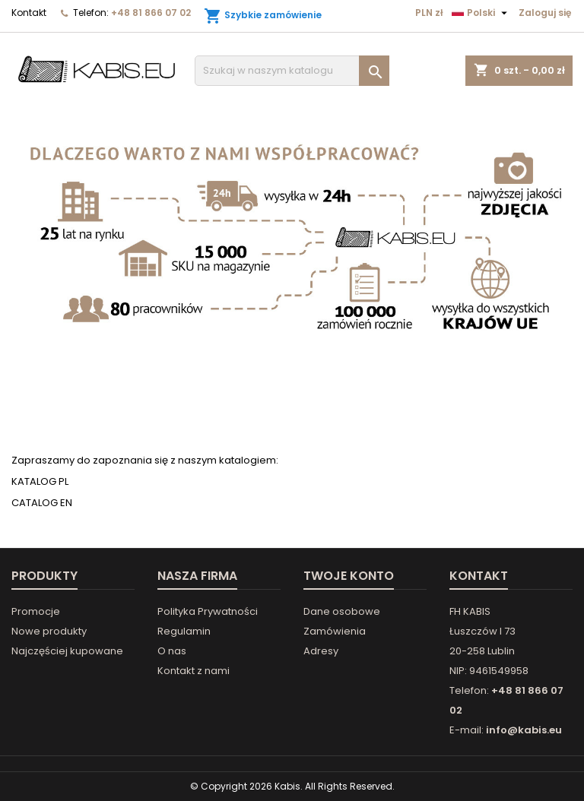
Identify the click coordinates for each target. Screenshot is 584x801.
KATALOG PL (39, 481)
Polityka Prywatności (207, 611)
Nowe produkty (49, 631)
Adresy (320, 651)
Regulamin (184, 631)
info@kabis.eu (524, 730)
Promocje (35, 611)
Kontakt (28, 12)
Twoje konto (348, 575)
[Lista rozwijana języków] (481, 13)
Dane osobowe (341, 611)
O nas (171, 651)
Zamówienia (334, 631)
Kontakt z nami (193, 670)
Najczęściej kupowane (67, 651)
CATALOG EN (41, 502)
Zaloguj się (545, 12)
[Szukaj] (292, 70)
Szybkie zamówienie (263, 16)
